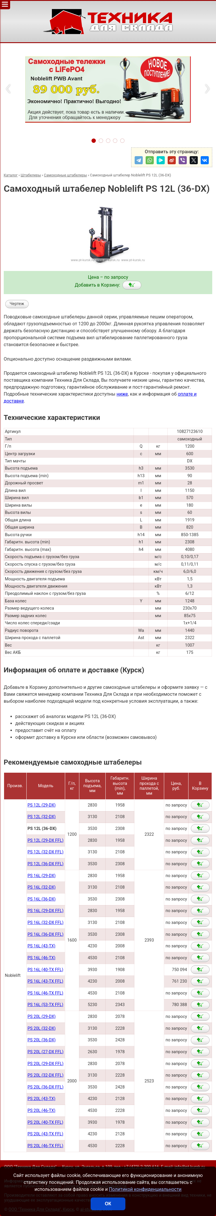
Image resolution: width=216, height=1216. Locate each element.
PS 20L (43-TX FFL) (45, 1134)
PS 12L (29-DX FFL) (45, 840)
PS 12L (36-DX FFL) (45, 863)
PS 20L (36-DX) (42, 1040)
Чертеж (17, 303)
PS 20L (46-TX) (41, 1110)
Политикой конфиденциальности (145, 1189)
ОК (108, 1203)
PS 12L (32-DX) (42, 816)
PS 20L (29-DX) (42, 1016)
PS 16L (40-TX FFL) (45, 969)
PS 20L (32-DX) (42, 1028)
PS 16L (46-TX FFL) (45, 993)
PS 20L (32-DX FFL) (45, 1075)
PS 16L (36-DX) (42, 899)
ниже (122, 394)
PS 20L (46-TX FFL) (45, 1145)
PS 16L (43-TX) (41, 946)
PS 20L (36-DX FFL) (45, 1087)
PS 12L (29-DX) (42, 805)
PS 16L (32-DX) (42, 887)
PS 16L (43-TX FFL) (45, 981)
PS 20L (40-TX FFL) (45, 1122)
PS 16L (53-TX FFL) (45, 1004)
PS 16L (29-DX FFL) (45, 910)
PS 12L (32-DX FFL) (45, 852)
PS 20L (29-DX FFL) (45, 1063)
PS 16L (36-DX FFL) (45, 934)
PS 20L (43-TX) (41, 1098)
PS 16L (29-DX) (42, 875)
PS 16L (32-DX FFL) (45, 922)
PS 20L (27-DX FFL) (45, 1051)
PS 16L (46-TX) (41, 957)
